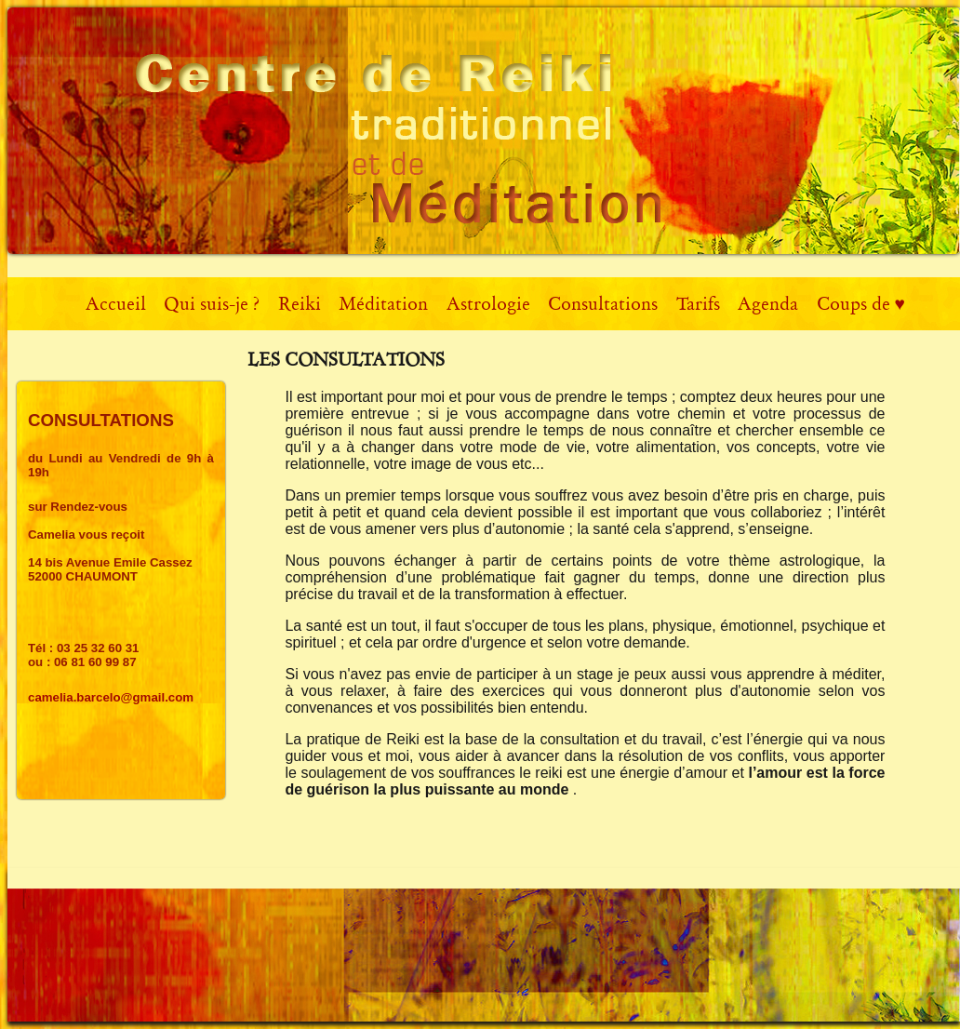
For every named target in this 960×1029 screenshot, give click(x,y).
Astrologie (488, 303)
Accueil (116, 303)
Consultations (603, 303)
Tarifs (698, 303)
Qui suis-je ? (212, 303)
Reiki (299, 303)
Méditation (383, 303)
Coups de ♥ (861, 303)
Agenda (768, 303)
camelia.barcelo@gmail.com (110, 697)
